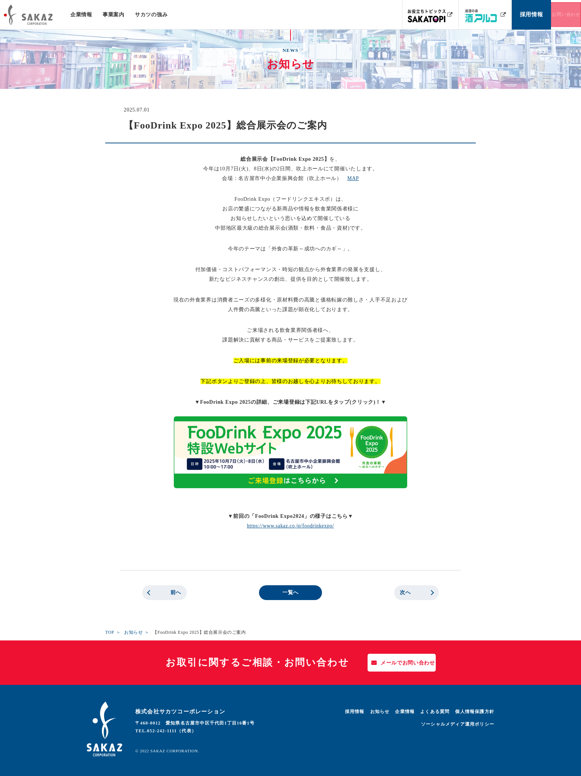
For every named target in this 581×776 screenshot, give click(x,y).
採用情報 (355, 711)
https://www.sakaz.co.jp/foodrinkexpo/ (290, 526)
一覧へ (290, 592)
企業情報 (81, 14)
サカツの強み (151, 14)
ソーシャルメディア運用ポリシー (457, 724)
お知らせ (133, 632)
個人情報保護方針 (474, 711)
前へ (175, 592)
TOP (109, 632)
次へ (405, 592)
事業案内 (113, 14)
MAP (353, 178)
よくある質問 (434, 711)
